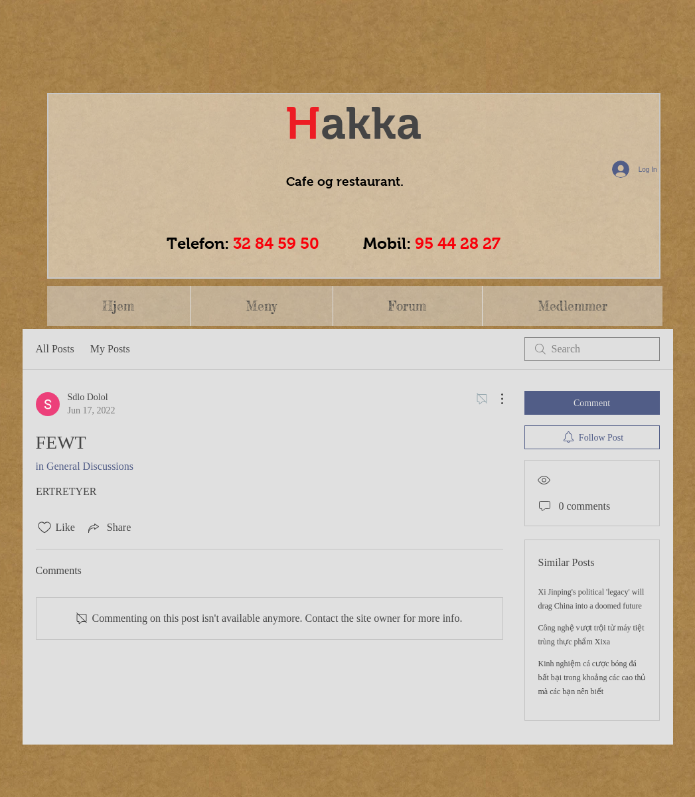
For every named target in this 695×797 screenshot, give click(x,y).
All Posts (55, 348)
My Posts (110, 348)
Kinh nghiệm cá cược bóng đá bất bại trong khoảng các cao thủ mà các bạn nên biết (592, 677)
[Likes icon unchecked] (44, 528)
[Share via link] (108, 528)
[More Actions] (495, 399)
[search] (592, 349)
